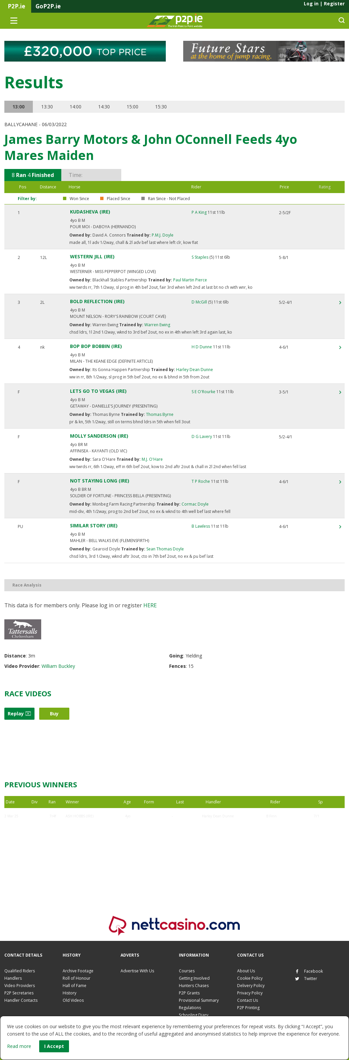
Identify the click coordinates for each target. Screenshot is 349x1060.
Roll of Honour (76, 978)
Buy (54, 713)
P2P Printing (248, 1007)
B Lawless (201, 526)
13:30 (48, 106)
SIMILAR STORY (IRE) (94, 525)
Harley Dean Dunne (194, 369)
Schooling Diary (193, 1015)
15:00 (134, 106)
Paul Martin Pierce (189, 280)
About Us (246, 971)
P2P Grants (189, 993)
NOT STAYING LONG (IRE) (99, 480)
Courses (187, 971)
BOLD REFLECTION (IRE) (97, 301)
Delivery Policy (251, 985)
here (150, 605)
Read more (19, 1046)
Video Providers (19, 985)
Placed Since (118, 199)
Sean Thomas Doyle (164, 549)
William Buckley (58, 666)
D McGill (199, 302)
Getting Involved (194, 978)
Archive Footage (78, 971)
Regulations (190, 1007)
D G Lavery (202, 436)
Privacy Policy (250, 993)
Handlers (13, 978)
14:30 (105, 106)
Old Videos (73, 1000)
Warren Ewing (156, 325)
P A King (199, 212)
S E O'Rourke (203, 391)
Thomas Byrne (159, 414)
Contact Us (247, 1000)
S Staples (200, 257)
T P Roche (201, 481)
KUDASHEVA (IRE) (90, 211)
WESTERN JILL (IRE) (92, 256)
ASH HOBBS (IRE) (79, 816)
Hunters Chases (194, 985)
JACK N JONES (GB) (81, 848)
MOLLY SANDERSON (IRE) (99, 436)
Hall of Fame (74, 985)
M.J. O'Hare (152, 459)
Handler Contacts (21, 1000)
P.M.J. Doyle (162, 235)
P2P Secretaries (18, 993)
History (69, 993)
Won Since (79, 199)
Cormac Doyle (195, 504)
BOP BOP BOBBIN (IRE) (96, 346)
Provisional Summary (199, 1000)
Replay (19, 713)
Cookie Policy (250, 978)
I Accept (54, 1046)
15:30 (163, 106)
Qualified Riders (19, 971)
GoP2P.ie (48, 6)
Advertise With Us (137, 971)
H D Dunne (202, 347)
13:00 (19, 106)
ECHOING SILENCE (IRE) (85, 832)
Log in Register (324, 3)
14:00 (76, 106)
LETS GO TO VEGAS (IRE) (98, 391)
